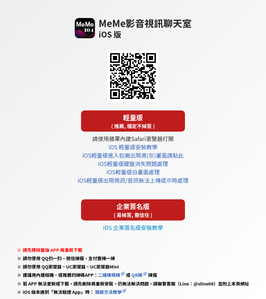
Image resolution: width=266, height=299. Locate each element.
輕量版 (133, 121)
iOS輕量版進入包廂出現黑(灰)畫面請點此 (133, 155)
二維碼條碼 (109, 275)
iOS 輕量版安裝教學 (132, 147)
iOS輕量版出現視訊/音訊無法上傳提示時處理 (133, 180)
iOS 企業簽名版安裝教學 (133, 227)
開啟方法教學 (108, 292)
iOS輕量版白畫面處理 (133, 172)
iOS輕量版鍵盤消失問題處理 (133, 163)
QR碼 (137, 275)
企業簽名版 (133, 209)
